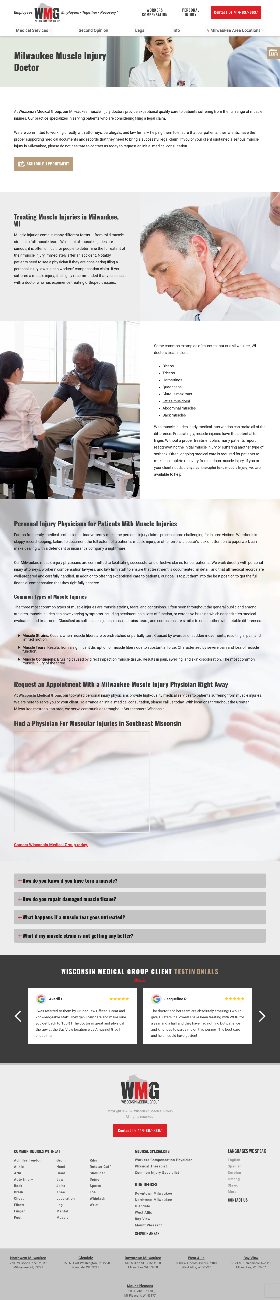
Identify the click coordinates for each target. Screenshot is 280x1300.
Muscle (62, 1219)
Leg (59, 1206)
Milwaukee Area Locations (235, 31)
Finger (19, 1213)
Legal (140, 31)
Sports (95, 1187)
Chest (19, 1200)
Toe (93, 1194)
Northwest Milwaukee (153, 1201)
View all (140, 981)
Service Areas (148, 1235)
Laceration (65, 1200)
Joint (60, 1187)
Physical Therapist (151, 1168)
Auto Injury (23, 1181)
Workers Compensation (155, 13)
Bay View (143, 1220)
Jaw (59, 1181)
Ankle (19, 1168)
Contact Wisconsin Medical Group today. (52, 845)
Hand (60, 1168)
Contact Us (238, 1201)
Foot (18, 1219)
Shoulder (97, 1175)
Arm (17, 1175)
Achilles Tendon (28, 1162)
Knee (60, 1194)
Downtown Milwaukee (153, 1195)
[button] (19, 1017)
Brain (18, 1194)
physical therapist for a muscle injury (218, 468)
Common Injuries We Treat (39, 1152)
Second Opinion (93, 31)
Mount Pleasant (148, 1227)
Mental (62, 1213)
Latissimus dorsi (176, 402)
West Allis (143, 1214)
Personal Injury (190, 13)
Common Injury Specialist (157, 1174)
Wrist (94, 1206)
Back (18, 1187)
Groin (61, 1162)
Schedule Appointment (43, 165)
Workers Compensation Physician (164, 1161)
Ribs (93, 1162)
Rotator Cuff (100, 1168)
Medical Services (34, 31)
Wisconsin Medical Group (40, 696)
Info (176, 31)
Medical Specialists (154, 1152)
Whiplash (97, 1200)
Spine (94, 1181)
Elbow (19, 1206)
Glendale (142, 1208)
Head (60, 1175)
